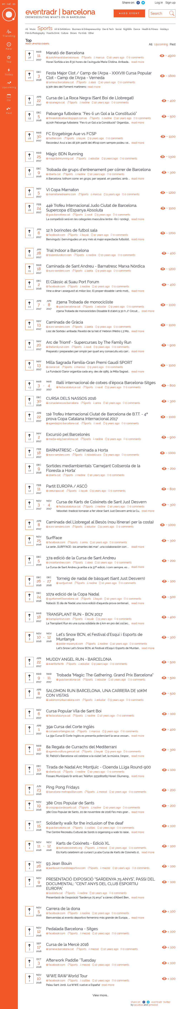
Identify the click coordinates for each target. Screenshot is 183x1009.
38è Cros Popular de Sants (70, 803)
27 (49, 581)
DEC (38, 72)
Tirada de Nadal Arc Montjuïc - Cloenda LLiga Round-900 (98, 767)
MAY (38, 188)
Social (118, 29)
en (3, 3)
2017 (38, 59)
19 (39, 805)
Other (91, 33)
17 (39, 947)
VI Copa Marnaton (62, 189)
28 (39, 253)
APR (39, 96)
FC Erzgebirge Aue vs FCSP (71, 133)
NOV (38, 501)
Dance (136, 29)
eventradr (156, 1002)
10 (39, 637)
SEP (39, 943)
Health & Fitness (150, 29)
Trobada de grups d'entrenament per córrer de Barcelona (98, 169)
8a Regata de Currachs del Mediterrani (81, 747)
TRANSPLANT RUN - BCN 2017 (74, 614)
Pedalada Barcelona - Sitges (72, 928)
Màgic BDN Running (64, 154)
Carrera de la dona (63, 908)
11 (38, 55)
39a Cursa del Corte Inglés (70, 726)
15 (39, 825)
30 (39, 136)
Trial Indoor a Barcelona (67, 250)
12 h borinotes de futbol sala (71, 230)
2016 (38, 80)
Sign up (170, 2)
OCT (38, 822)
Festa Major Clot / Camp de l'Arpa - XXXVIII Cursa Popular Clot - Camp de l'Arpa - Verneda (99, 75)
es (14, 3)
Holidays (164, 29)
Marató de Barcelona (65, 53)
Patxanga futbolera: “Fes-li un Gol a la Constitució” (91, 113)
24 (39, 208)
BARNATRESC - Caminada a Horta (77, 450)
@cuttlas (139, 1004)
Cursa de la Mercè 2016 (67, 944)
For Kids (82, 33)
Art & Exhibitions (62, 29)
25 (39, 156)
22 (39, 100)
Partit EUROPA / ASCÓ (66, 486)
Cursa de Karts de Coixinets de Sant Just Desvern (101, 502)
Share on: (128, 2)
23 (39, 790)
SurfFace (54, 537)
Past (172, 44)
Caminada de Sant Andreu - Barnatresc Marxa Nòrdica (95, 266)
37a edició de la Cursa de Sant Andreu (81, 558)
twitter (167, 1002)
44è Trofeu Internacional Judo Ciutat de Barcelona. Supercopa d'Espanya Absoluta (91, 207)
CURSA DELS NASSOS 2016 (71, 398)
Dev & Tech (108, 29)
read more (137, 62)
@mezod (153, 1004)
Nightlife (127, 29)
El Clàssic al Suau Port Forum (72, 281)
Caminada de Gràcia (64, 322)
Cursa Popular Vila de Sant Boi (74, 711)
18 (39, 268)
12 (49, 637)
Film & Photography (35, 33)
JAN (39, 229)
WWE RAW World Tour (67, 975)
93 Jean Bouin (59, 863)
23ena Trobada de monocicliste (84, 302)
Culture (64, 33)
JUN (38, 786)
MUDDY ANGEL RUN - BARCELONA (79, 659)
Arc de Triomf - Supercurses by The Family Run (88, 342)
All (26, 29)
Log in (159, 2)
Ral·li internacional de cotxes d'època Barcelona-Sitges (106, 382)
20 (39, 345)
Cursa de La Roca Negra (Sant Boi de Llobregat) (90, 97)
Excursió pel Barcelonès (68, 434)
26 (39, 581)
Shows (73, 33)
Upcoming (161, 44)
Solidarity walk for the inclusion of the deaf (84, 823)
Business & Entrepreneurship (86, 29)
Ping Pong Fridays (62, 787)
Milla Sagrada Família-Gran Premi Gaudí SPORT (89, 362)
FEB (39, 204)
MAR (38, 52)
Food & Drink (53, 33)
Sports (45, 28)
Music (33, 29)
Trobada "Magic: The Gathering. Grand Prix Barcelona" (104, 675)
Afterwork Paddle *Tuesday (71, 960)
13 (39, 324)
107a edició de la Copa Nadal (72, 594)
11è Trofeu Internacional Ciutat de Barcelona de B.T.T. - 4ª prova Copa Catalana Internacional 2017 (97, 416)
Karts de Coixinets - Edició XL (83, 843)
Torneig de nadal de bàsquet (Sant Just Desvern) (100, 578)
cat (9, 3)
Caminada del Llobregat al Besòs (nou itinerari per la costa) (100, 522)
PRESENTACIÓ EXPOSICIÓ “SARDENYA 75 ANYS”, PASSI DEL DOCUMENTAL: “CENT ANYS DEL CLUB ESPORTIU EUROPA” (100, 884)
